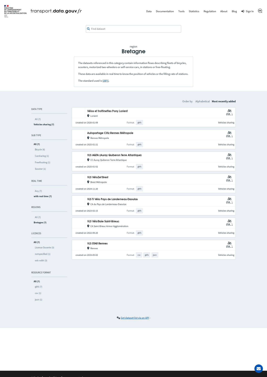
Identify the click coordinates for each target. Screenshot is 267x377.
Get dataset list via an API (135, 317)
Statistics (194, 11)
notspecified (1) (42, 253)
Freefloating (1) (42, 162)
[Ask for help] (258, 368)
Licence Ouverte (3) (44, 247)
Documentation (165, 11)
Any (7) (38, 190)
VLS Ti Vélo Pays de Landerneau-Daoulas (112, 199)
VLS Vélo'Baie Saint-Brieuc (103, 221)
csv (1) (38, 293)
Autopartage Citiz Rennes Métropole (110, 133)
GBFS (106, 80)
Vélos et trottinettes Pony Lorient (107, 111)
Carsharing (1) (42, 155)
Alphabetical (202, 101)
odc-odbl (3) (41, 260)
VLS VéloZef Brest (97, 177)
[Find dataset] (133, 29)
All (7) (38, 119)
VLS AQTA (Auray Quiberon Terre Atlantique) (114, 155)
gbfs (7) (38, 286)
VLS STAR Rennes (97, 243)
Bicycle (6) (40, 149)
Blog (234, 11)
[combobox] (133, 29)
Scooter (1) (40, 168)
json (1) (38, 299)
